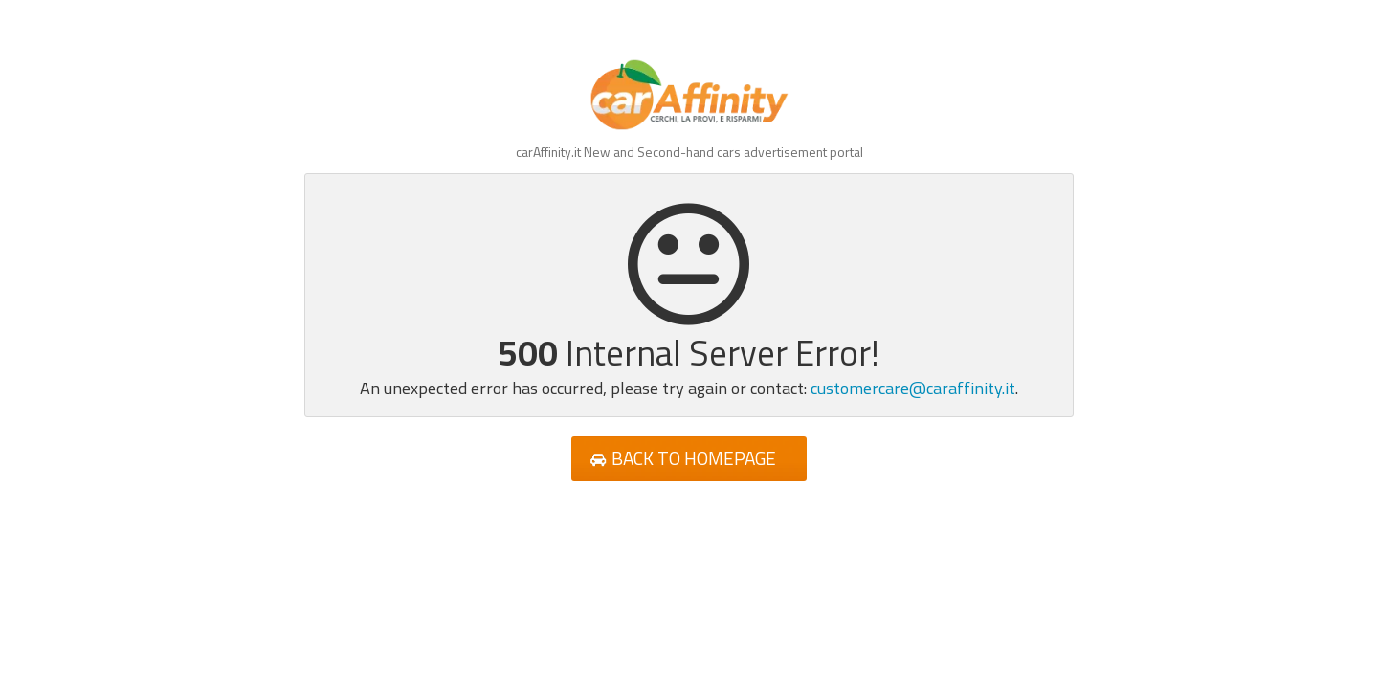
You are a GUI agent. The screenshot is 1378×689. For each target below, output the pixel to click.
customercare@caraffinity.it (913, 388)
